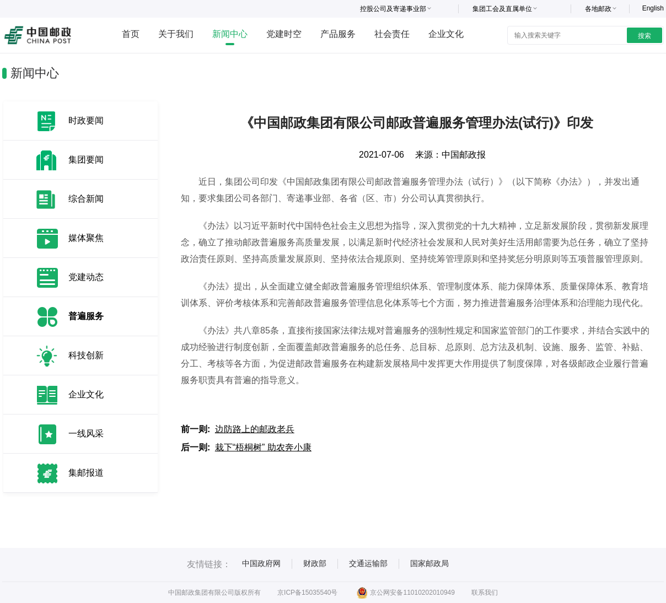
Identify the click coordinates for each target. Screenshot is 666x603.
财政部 (314, 563)
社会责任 (392, 34)
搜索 (644, 36)
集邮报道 (86, 472)
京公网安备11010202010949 (405, 592)
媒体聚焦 (86, 238)
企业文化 (446, 34)
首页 (130, 34)
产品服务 (338, 34)
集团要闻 (86, 159)
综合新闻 (86, 198)
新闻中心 (230, 34)
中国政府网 (261, 563)
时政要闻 (86, 120)
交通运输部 (368, 563)
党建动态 (86, 277)
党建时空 (284, 34)
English (653, 8)
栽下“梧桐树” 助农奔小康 (263, 447)
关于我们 (176, 34)
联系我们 (484, 592)
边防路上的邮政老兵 (254, 429)
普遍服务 (86, 316)
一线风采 (86, 433)
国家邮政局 (429, 563)
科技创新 (86, 355)
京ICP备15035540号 (307, 592)
